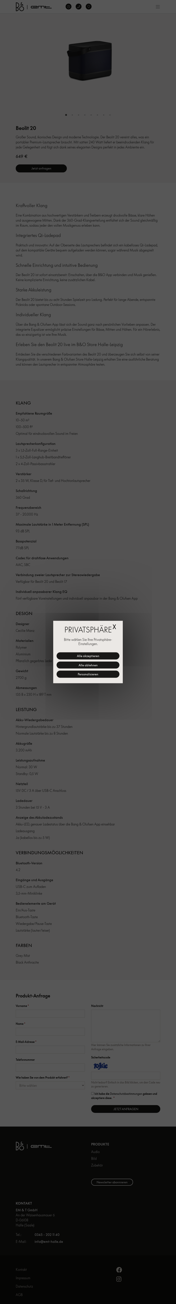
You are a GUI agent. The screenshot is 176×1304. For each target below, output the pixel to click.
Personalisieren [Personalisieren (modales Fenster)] (88, 674)
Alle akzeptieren (88, 656)
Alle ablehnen (88, 665)
